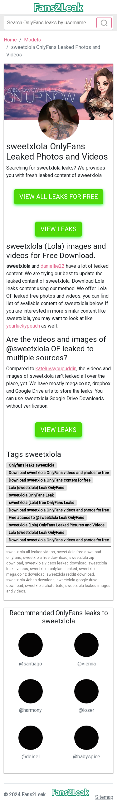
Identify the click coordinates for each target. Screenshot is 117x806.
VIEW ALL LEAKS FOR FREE (58, 196)
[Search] (58, 23)
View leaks (58, 229)
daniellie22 (53, 266)
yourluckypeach (23, 326)
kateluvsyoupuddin (56, 369)
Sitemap (104, 797)
